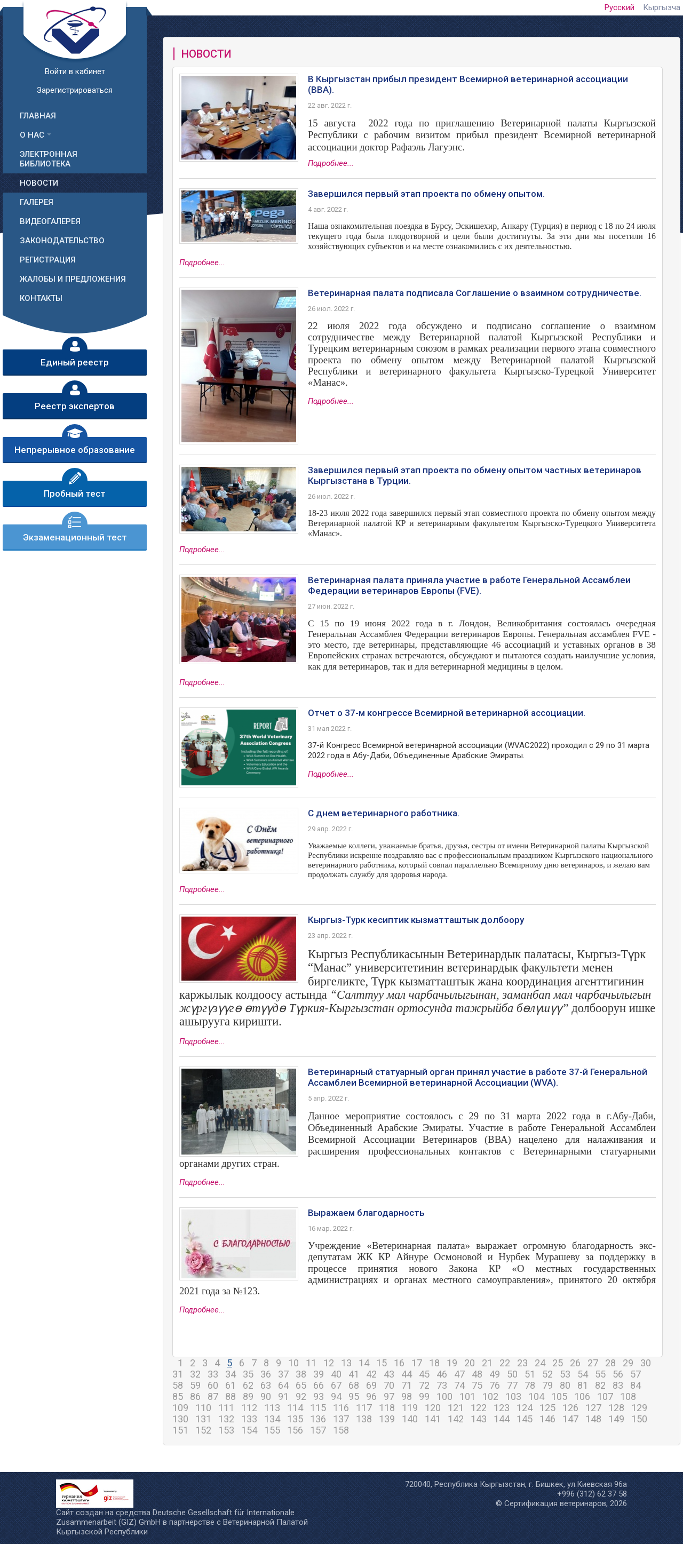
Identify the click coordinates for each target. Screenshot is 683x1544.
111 (226, 1407)
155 (272, 1430)
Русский (619, 7)
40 (336, 1374)
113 (272, 1407)
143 (479, 1418)
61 (230, 1385)
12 (328, 1362)
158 (341, 1430)
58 (177, 1385)
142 (456, 1418)
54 (582, 1374)
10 (293, 1362)
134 (272, 1418)
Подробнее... (331, 163)
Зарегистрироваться (75, 90)
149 (616, 1418)
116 (341, 1407)
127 (593, 1407)
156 (295, 1430)
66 (318, 1385)
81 (582, 1385)
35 (248, 1374)
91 (283, 1396)
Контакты (41, 298)
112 (249, 1407)
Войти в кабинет (75, 71)
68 (353, 1385)
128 (616, 1407)
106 (582, 1396)
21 (487, 1362)
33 (213, 1374)
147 (570, 1418)
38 (301, 1374)
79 (547, 1385)
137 (341, 1418)
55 (600, 1374)
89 (248, 1396)
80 (565, 1385)
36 (265, 1374)
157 (318, 1430)
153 (226, 1430)
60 (213, 1385)
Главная (38, 116)
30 (645, 1362)
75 (477, 1385)
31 (177, 1374)
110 (203, 1407)
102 (490, 1396)
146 (547, 1418)
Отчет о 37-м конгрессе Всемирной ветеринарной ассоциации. (446, 712)
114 (295, 1407)
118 (387, 1407)
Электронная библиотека (48, 159)
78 (530, 1385)
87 (213, 1396)
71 (406, 1385)
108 (628, 1396)
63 (265, 1385)
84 (635, 1385)
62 (248, 1385)
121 (456, 1407)
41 (353, 1374)
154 (249, 1430)
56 (618, 1374)
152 (203, 1430)
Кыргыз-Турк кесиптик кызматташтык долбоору (416, 919)
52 (547, 1374)
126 (570, 1407)
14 (364, 1362)
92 (301, 1396)
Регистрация (48, 260)
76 (494, 1385)
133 (249, 1418)
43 (389, 1374)
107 (605, 1396)
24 (540, 1362)
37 (283, 1374)
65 (301, 1385)
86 (195, 1396)
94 (336, 1396)
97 (389, 1396)
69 (371, 1385)
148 (593, 1418)
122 (479, 1407)
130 (180, 1418)
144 (502, 1418)
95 (353, 1396)
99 (424, 1396)
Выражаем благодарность (366, 1212)
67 (336, 1385)
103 (513, 1396)
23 (522, 1362)
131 (203, 1418)
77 (512, 1385)
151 (180, 1430)
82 (600, 1385)
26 (575, 1362)
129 (639, 1407)
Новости (39, 183)
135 (295, 1418)
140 (410, 1418)
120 (433, 1407)
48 (477, 1374)
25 (557, 1362)
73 (441, 1385)
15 (381, 1362)
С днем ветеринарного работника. (383, 813)
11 (311, 1362)
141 (433, 1418)
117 (364, 1407)
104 (536, 1396)
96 (371, 1396)
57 (635, 1374)
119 (410, 1407)
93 (318, 1396)
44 (406, 1374)
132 (226, 1418)
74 (459, 1385)
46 (441, 1374)
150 (639, 1418)
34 (230, 1374)
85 (177, 1396)
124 (525, 1407)
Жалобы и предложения (73, 279)
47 (459, 1374)
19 (452, 1362)
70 (389, 1385)
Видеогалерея (50, 221)
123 (502, 1407)
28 (610, 1362)
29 (628, 1362)
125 (547, 1407)
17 (416, 1362)
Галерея (36, 202)
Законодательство (62, 240)
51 (530, 1374)
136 (318, 1418)
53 (565, 1374)
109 (180, 1407)
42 (371, 1374)
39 (318, 1374)
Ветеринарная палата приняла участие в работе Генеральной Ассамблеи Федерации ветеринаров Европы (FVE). (469, 585)
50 (512, 1374)
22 (504, 1362)
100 (444, 1396)
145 (525, 1418)
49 (494, 1374)
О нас (32, 135)
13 (346, 1362)
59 (195, 1385)
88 (230, 1396)
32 (195, 1374)
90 (265, 1396)
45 (424, 1374)
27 (592, 1362)
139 (387, 1418)
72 (424, 1385)
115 (318, 1407)
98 (406, 1396)
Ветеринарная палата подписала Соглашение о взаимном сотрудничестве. (474, 293)
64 (283, 1385)
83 (618, 1385)
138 (364, 1418)
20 (469, 1362)
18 (434, 1362)
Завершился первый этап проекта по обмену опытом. (426, 193)
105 (559, 1396)
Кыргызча (661, 7)
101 (467, 1396)
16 (399, 1362)
